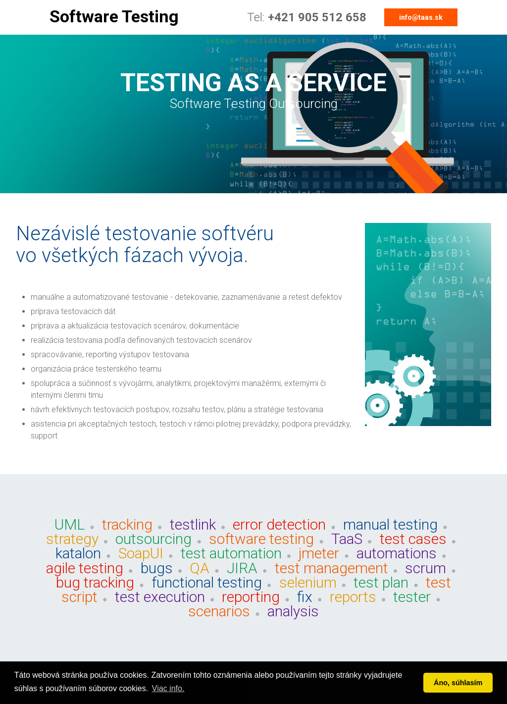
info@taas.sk (421, 17)
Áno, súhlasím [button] (458, 683)
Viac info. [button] (168, 688)
